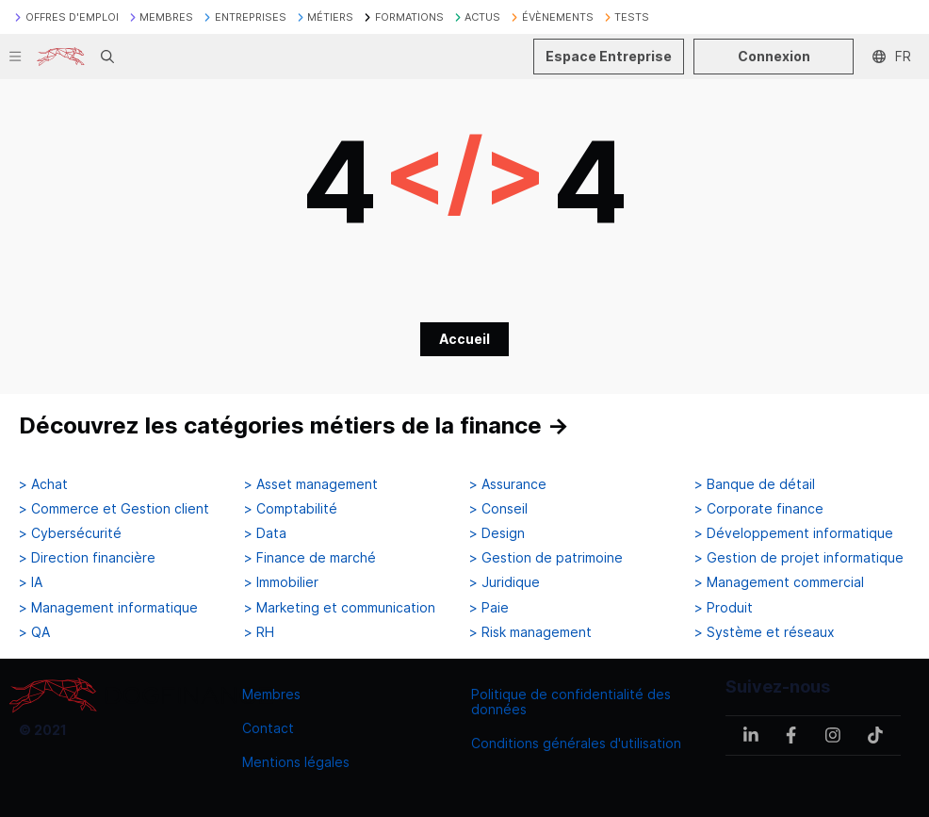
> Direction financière (87, 557)
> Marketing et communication (339, 607)
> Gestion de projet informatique (799, 557)
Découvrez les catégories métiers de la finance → (294, 425)
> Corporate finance (758, 508)
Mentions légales (296, 762)
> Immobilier (281, 582)
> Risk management (530, 632)
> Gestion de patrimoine (546, 557)
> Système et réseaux (764, 632)
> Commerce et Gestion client (114, 508)
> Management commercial (779, 582)
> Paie (489, 607)
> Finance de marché (310, 557)
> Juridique (504, 582)
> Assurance (507, 484)
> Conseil (498, 508)
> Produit (723, 607)
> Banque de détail (754, 484)
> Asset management (311, 484)
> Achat (43, 484)
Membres (271, 694)
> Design (497, 533)
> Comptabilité (290, 508)
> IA (30, 582)
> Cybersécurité (70, 533)
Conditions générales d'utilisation (576, 743)
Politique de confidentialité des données (571, 701)
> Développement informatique (793, 533)
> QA (34, 632)
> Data (265, 533)
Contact (268, 728)
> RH (259, 632)
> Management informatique (108, 607)
